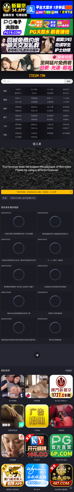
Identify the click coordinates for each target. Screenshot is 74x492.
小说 (5, 126)
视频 (5, 100)
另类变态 (66, 111)
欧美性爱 (66, 107)
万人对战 (50, 89)
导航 (5, 135)
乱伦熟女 (50, 111)
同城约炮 (18, 133)
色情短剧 (34, 137)
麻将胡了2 (18, 93)
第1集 (5, 198)
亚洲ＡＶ (18, 98)
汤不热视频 (66, 133)
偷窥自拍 (18, 116)
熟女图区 (50, 119)
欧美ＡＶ (50, 98)
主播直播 (50, 102)
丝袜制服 (34, 102)
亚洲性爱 (18, 107)
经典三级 (34, 111)
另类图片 (66, 119)
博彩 (5, 91)
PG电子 (18, 89)
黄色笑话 (50, 128)
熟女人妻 (18, 102)
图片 (5, 117)
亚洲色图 (34, 116)
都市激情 (18, 124)
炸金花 (34, 93)
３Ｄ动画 (66, 98)
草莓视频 (50, 133)
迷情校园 (18, 128)
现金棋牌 (50, 93)
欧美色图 (50, 116)
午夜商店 (34, 133)
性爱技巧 (66, 128)
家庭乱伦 (34, 124)
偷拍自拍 (34, 107)
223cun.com (37, 76)
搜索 (68, 81)
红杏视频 (18, 137)
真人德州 (34, 89)
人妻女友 (50, 124)
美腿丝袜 (18, 119)
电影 (5, 108)
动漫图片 (66, 116)
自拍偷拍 (34, 98)
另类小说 (34, 128)
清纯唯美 (34, 119)
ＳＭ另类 (66, 102)
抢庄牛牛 (66, 93)
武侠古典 (66, 124)
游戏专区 (66, 89)
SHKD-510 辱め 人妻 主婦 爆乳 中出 (23, 198)
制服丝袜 (18, 111)
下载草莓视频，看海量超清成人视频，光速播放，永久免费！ (44, 192)
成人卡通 (50, 107)
